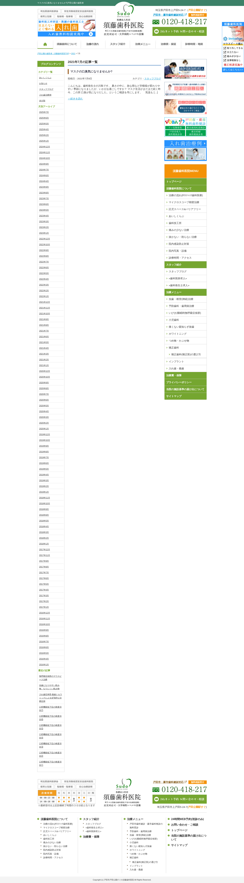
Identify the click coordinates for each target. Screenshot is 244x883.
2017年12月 (44, 549)
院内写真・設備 (178, 250)
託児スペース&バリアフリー (185, 209)
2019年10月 (44, 440)
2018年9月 (44, 509)
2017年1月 (44, 607)
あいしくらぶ (45, 78)
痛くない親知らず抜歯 (181, 326)
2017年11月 (44, 555)
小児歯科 (174, 319)
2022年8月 (44, 256)
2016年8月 (44, 636)
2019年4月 (44, 475)
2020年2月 (44, 423)
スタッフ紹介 (173, 264)
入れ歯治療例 (45, 95)
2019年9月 (44, 446)
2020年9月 (44, 382)
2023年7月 (44, 198)
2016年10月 (44, 624)
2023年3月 (44, 221)
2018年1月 (44, 544)
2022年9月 (44, 250)
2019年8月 (44, 452)
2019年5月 (44, 469)
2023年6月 (44, 204)
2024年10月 (44, 158)
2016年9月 (44, 630)
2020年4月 (44, 411)
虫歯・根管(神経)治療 (181, 299)
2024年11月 (44, 152)
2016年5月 (44, 653)
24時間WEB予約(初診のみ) (187, 819)
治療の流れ (93, 43)
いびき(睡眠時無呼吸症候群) (185, 312)
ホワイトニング (178, 333)
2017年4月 (44, 590)
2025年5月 (44, 124)
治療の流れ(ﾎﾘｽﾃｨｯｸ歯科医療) (186, 195)
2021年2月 (44, 359)
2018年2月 (44, 538)
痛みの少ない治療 (179, 229)
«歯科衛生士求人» (179, 285)
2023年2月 (44, 227)
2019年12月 (44, 434)
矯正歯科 (174, 347)
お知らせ (43, 83)
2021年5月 (44, 342)
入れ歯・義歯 (176, 368)
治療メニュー (142, 43)
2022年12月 (44, 239)
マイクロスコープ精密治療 (184, 202)
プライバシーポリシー (179, 382)
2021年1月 (44, 365)
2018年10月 (44, 503)
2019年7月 (44, 457)
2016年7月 (44, 641)
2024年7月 (44, 170)
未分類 (42, 101)
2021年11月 (44, 308)
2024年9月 (44, 164)
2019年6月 (44, 463)
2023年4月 (44, 216)
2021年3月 (44, 354)
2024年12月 (44, 147)
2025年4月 (44, 129)
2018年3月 (44, 532)
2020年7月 (44, 394)
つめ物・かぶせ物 (179, 340)
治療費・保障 (173, 375)
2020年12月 (44, 371)
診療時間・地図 (194, 43)
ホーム (45, 43)
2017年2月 (44, 601)
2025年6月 (44, 118)
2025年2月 (44, 135)
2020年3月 (44, 417)
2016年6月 (44, 647)
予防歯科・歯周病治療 (181, 305)
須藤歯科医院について (67, 43)
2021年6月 (44, 336)
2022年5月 (44, 273)
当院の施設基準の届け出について (185, 389)
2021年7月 (44, 331)
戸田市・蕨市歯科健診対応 (170, 14)
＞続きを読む (75, 98)
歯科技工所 (175, 223)
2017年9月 (44, 561)
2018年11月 (44, 498)
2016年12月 (44, 613)
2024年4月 (44, 181)
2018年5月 (44, 521)
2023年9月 (44, 187)
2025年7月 (44, 112)
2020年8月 (44, 388)
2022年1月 (44, 296)
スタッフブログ (46, 89)
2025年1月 (44, 141)
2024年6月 (44, 175)
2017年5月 (44, 584)
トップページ (173, 181)
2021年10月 (44, 313)
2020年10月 (44, 377)
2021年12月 (44, 302)
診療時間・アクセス (180, 257)
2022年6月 (44, 267)
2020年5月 (44, 406)
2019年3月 (44, 480)
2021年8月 (44, 325)
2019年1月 (44, 492)
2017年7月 (44, 572)
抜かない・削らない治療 (183, 236)
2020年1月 (44, 429)
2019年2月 (44, 486)
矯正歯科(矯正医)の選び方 (186, 354)
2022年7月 (44, 262)
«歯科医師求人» (178, 278)
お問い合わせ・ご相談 (184, 824)
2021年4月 (44, 348)
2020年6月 (44, 400)
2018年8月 (44, 515)
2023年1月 (44, 233)
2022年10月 (44, 244)
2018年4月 (44, 526)
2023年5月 (44, 210)
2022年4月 (44, 279)
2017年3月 (44, 595)
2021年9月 (44, 319)
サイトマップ (173, 396)
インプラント (176, 361)
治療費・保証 (168, 43)
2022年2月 (44, 290)
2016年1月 (44, 664)
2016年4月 (44, 659)
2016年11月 (44, 618)
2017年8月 (44, 567)
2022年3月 (44, 285)
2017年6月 (44, 578)
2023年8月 (44, 193)
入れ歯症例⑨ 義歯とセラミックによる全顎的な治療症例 (50, 697)
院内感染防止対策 (179, 243)
